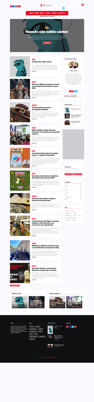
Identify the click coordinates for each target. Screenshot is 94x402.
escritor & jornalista (73, 71)
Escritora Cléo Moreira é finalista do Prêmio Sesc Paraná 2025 (45, 177)
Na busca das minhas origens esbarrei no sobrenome (43, 199)
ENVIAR (73, 174)
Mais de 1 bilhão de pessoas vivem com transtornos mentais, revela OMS (45, 86)
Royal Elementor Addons (50, 357)
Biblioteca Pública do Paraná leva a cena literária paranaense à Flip (45, 247)
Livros (47, 27)
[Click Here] (64, 8)
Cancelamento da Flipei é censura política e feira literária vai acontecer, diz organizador (45, 223)
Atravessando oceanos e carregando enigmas (41, 108)
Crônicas (34, 105)
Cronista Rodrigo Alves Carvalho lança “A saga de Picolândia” (45, 154)
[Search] (73, 5)
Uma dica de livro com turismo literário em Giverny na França (44, 269)
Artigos (34, 82)
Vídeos (34, 266)
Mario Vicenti (73, 70)
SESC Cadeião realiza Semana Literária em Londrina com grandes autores (46, 132)
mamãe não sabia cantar (47, 31)
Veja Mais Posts (15, 285)
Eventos (34, 243)
